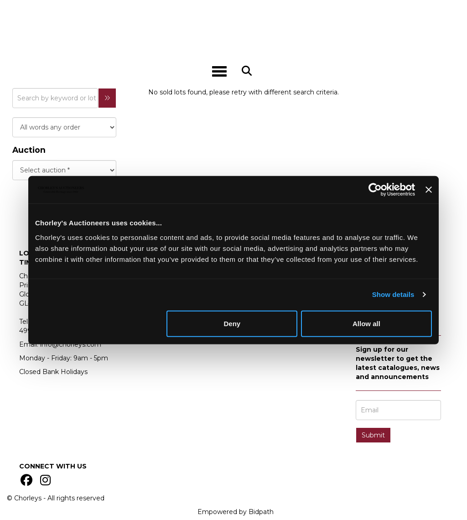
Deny (232, 323)
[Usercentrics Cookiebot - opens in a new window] (375, 190)
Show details (393, 294)
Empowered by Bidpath (235, 512)
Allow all (366, 323)
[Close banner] (428, 190)
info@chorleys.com (70, 344)
